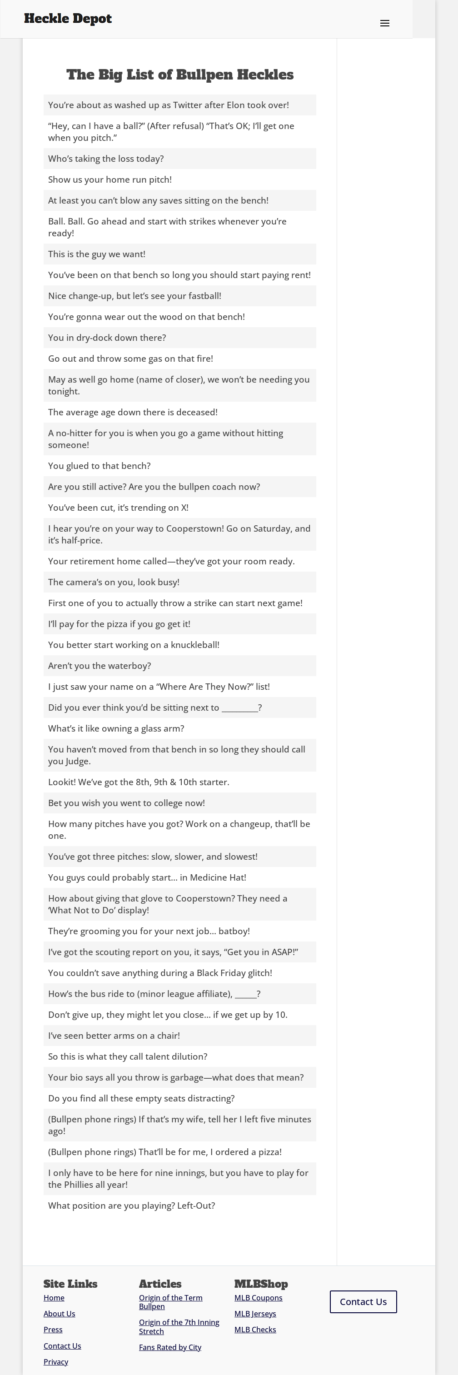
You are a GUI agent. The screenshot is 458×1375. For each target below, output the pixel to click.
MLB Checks (255, 1330)
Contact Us (62, 1346)
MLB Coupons (258, 1298)
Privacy (56, 1362)
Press (53, 1330)
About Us (59, 1314)
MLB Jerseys (255, 1314)
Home (54, 1298)
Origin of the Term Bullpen (171, 1302)
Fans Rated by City (170, 1347)
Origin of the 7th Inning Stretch (179, 1326)
